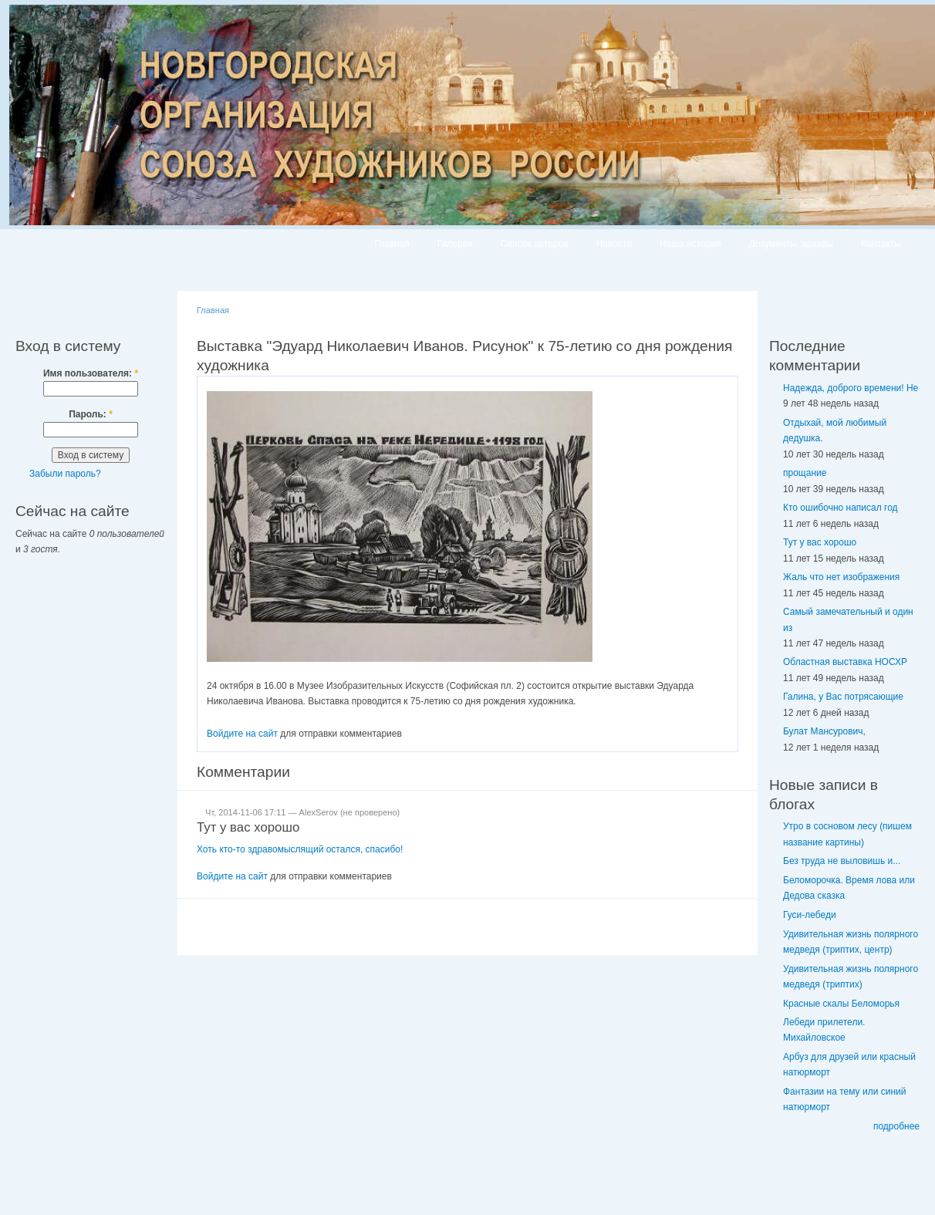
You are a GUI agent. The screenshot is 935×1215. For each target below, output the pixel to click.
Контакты (881, 243)
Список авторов (535, 243)
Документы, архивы (791, 243)
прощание (804, 472)
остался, (346, 849)
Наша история (690, 243)
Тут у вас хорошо (248, 827)
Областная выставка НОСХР (845, 661)
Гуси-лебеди (809, 915)
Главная (392, 243)
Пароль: (91, 414)
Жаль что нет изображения (841, 577)
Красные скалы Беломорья (841, 1003)
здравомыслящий (287, 849)
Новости (614, 243)
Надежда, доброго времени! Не (850, 388)
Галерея (455, 243)
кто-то (233, 849)
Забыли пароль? (65, 473)
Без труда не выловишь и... (841, 861)
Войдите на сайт (242, 733)
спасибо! (384, 849)
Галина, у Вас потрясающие (843, 696)
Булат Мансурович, (824, 731)
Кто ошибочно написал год (840, 507)
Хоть (208, 849)
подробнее (896, 1126)
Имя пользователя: (90, 373)
